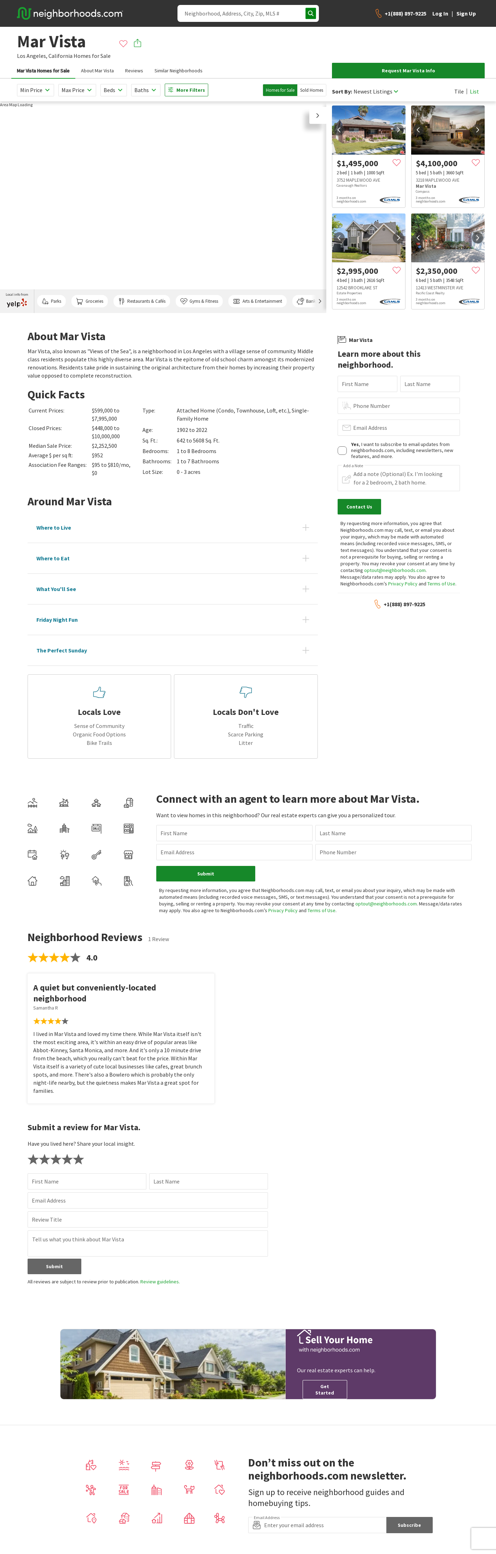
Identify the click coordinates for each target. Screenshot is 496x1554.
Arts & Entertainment (257, 301)
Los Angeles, (32, 55)
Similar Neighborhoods (178, 70)
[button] (317, 115)
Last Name (417, 384)
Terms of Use (441, 583)
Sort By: (342, 91)
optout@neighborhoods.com (395, 570)
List (474, 91)
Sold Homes (311, 90)
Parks (51, 301)
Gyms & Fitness (199, 301)
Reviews (134, 70)
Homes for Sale (280, 90)
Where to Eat (53, 558)
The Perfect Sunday (61, 650)
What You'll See (56, 588)
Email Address (370, 427)
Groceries (89, 301)
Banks (307, 301)
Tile (459, 91)
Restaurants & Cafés (141, 301)
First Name (355, 384)
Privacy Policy (403, 583)
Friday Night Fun (57, 619)
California (60, 55)
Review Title (47, 1219)
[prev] (339, 129)
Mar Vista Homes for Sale (43, 70)
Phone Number (371, 406)
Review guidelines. (160, 1281)
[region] (163, 207)
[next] (398, 129)
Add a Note (353, 466)
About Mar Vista (97, 70)
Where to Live (53, 527)
